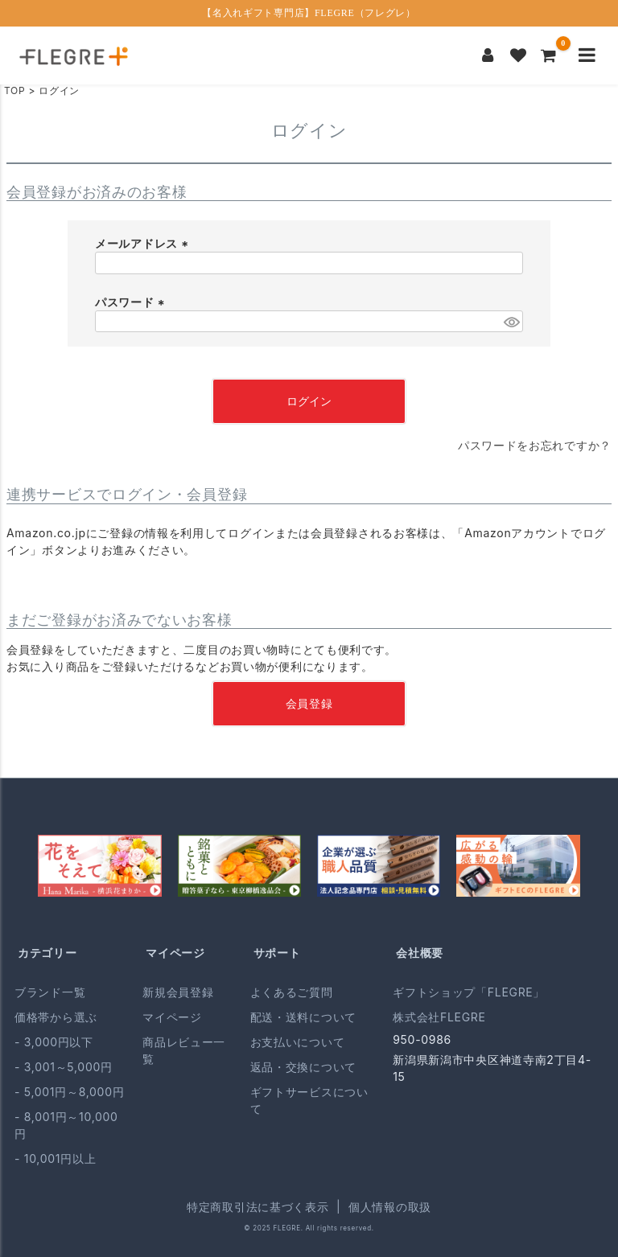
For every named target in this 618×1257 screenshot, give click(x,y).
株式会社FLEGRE (439, 1017)
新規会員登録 (177, 992)
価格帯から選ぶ (55, 1017)
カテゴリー (47, 952)
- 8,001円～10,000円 (66, 1125)
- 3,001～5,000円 (63, 1067)
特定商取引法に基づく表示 (257, 1207)
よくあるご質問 (291, 992)
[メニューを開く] (587, 55)
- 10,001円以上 (55, 1158)
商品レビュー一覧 (183, 1050)
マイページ (175, 952)
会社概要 (419, 952)
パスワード (132, 302)
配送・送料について (303, 1017)
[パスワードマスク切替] (511, 321)
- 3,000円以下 (53, 1042)
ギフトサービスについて (309, 1100)
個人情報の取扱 (389, 1207)
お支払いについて (297, 1042)
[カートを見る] (549, 55)
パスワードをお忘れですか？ (535, 445)
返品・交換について (303, 1067)
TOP (14, 90)
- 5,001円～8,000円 (69, 1092)
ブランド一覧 (49, 992)
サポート (277, 952)
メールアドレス (143, 243)
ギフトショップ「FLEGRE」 (469, 992)
